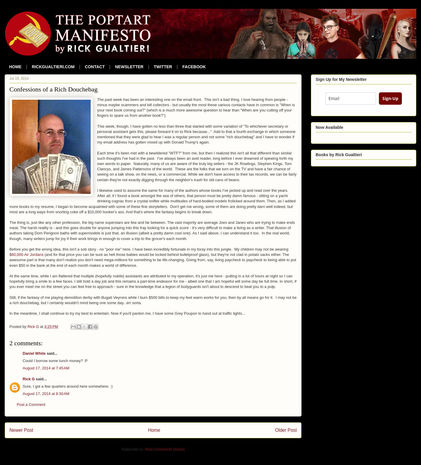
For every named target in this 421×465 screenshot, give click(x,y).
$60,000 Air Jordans (26, 254)
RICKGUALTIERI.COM (53, 66)
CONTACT (95, 66)
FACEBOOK (194, 66)
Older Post (286, 430)
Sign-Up (390, 98)
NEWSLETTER (129, 66)
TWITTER (163, 66)
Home (154, 430)
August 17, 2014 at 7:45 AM (46, 368)
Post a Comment (31, 404)
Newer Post (21, 430)
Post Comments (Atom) (165, 449)
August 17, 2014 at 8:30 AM (46, 393)
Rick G (29, 379)
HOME (15, 66)
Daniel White (34, 353)
